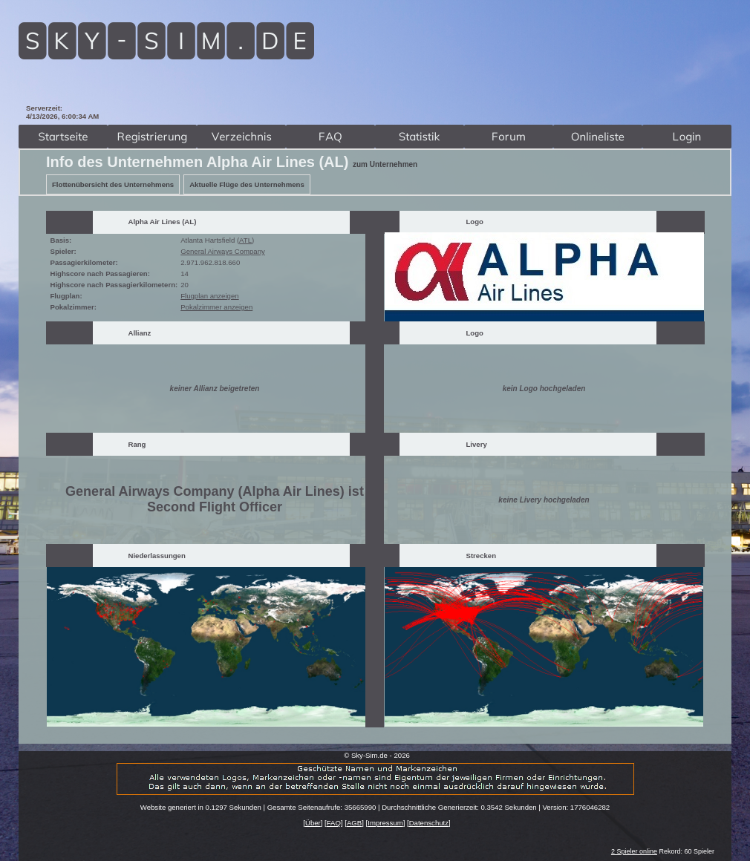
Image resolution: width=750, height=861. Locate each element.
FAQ (334, 823)
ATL (245, 240)
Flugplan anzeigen (209, 296)
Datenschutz (429, 823)
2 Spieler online (634, 851)
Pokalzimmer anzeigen (216, 307)
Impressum (385, 823)
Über (313, 823)
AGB (354, 823)
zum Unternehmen (385, 164)
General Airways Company (222, 251)
